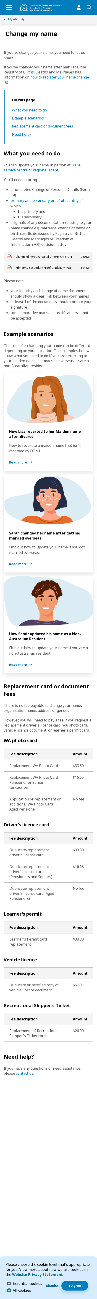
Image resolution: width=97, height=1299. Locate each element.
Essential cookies (27, 1283)
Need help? (21, 134)
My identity (14, 19)
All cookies (22, 1290)
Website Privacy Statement (37, 1274)
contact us (24, 1073)
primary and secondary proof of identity (44, 200)
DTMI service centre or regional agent (42, 168)
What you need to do (29, 110)
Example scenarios (28, 118)
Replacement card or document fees (42, 126)
